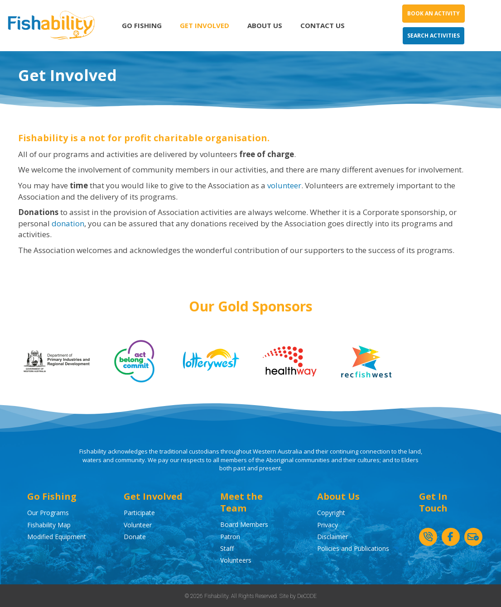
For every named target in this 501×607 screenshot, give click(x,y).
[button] (428, 537)
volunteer (284, 185)
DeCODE (307, 596)
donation (68, 223)
